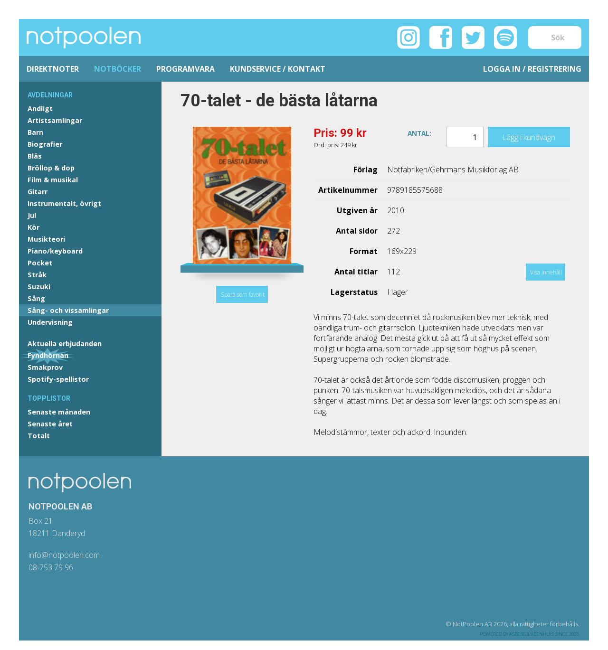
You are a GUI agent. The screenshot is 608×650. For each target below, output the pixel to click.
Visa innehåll (546, 272)
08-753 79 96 (50, 567)
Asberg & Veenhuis (531, 634)
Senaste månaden (59, 411)
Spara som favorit (243, 295)
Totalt (39, 435)
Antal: (419, 133)
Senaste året (50, 423)
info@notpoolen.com (64, 555)
